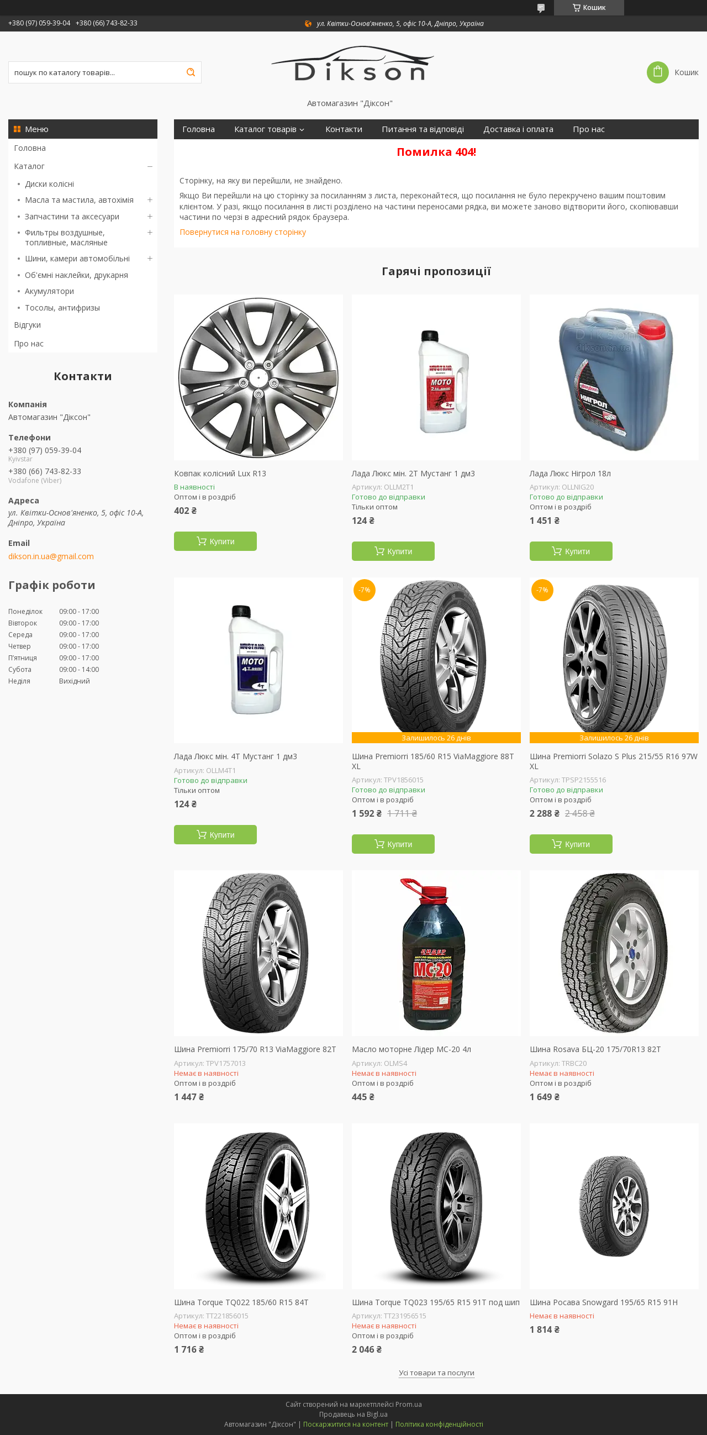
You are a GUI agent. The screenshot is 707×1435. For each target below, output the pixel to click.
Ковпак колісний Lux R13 (220, 474)
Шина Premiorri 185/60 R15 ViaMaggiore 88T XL (433, 761)
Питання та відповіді (423, 129)
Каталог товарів (265, 129)
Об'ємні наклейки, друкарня (76, 275)
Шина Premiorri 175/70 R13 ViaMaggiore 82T (255, 1049)
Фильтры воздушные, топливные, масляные (66, 237)
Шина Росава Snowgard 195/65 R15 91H (604, 1302)
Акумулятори (49, 291)
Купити (222, 541)
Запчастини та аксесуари (72, 216)
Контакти (343, 129)
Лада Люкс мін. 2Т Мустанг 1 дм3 (413, 474)
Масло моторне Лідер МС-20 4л (411, 1049)
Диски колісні (49, 183)
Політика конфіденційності (439, 1424)
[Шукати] (191, 72)
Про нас (29, 343)
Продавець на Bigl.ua (353, 1414)
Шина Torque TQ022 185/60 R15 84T (241, 1302)
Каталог (29, 166)
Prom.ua (408, 1404)
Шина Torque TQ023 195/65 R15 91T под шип (436, 1302)
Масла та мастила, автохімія (79, 200)
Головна (30, 148)
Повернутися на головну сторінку (243, 232)
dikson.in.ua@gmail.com (51, 556)
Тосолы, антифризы (62, 307)
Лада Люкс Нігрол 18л (570, 474)
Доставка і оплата (518, 129)
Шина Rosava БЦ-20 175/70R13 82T (595, 1049)
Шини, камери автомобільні (77, 258)
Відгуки (27, 324)
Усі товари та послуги (436, 1373)
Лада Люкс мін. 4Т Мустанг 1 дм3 (235, 756)
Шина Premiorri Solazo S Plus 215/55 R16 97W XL (614, 761)
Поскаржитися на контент (345, 1424)
